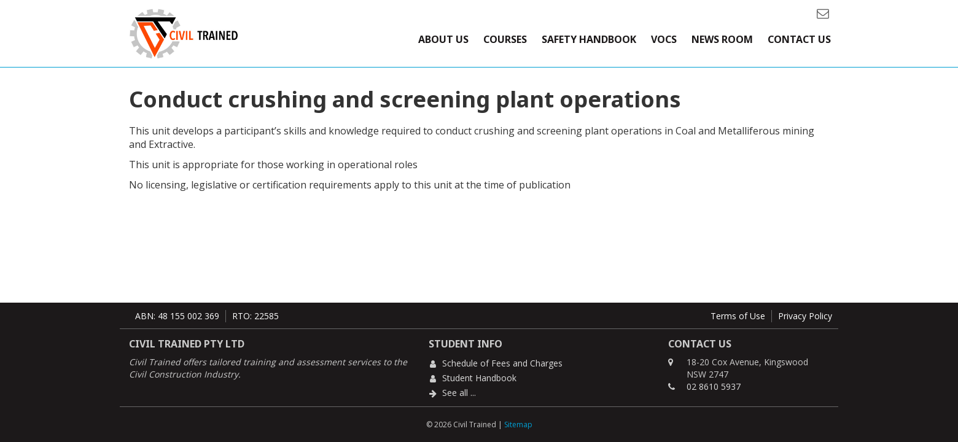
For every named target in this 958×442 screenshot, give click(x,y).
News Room (722, 39)
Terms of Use (738, 316)
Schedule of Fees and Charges (502, 363)
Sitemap (518, 424)
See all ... (459, 392)
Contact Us (799, 39)
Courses (505, 39)
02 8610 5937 (714, 386)
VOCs (664, 39)
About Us (443, 39)
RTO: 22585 (255, 316)
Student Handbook (479, 378)
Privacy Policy (805, 316)
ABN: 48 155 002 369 (177, 316)
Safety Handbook (589, 39)
